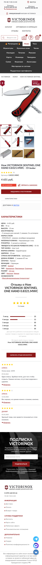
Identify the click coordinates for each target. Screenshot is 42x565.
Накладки (10, 53)
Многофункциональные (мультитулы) (15, 278)
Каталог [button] (8, 27)
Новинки (9, 538)
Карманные (10, 268)
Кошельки (19, 62)
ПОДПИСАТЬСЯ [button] (21, 464)
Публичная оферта (12, 526)
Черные (16, 273)
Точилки (21, 53)
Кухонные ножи (23, 48)
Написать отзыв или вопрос (21, 355)
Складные (28, 268)
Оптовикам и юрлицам (26, 27)
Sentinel (10, 266)
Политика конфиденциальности (17, 544)
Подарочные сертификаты (21, 71)
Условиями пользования (28, 471)
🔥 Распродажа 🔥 (12, 44)
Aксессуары (31, 62)
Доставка (9, 504)
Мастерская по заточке (21, 66)
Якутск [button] (16, 205)
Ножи (26, 44)
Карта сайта (10, 522)
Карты (9, 57)
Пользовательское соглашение (17, 529)
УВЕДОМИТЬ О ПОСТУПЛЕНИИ (21, 191)
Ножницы (19, 57)
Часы (35, 44)
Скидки (8, 541)
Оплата (8, 507)
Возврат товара (11, 511)
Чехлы (36, 48)
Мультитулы (8, 48)
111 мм (11, 271)
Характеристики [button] (11, 198)
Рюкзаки (32, 53)
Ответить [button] (6, 385)
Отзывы (14, 31)
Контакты (26, 31)
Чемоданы (31, 57)
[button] (10, 8)
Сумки (8, 62)
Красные (10, 273)
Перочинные (19, 268)
